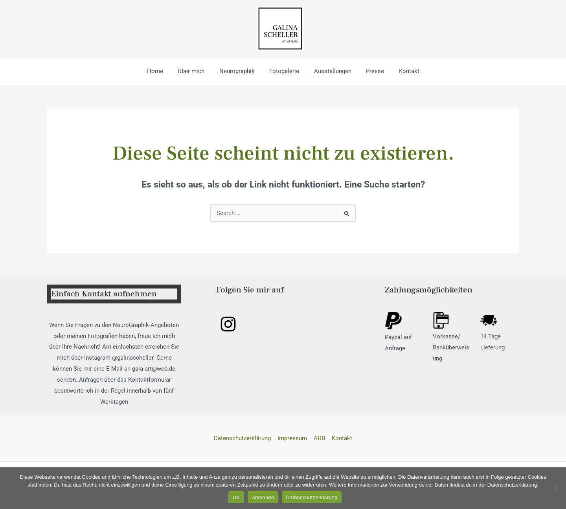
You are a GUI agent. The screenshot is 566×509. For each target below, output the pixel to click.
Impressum (292, 438)
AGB (319, 438)
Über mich (197, 71)
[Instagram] (228, 324)
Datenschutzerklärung (243, 438)
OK (236, 497)
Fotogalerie (284, 71)
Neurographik (239, 71)
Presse (369, 71)
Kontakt (400, 71)
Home (164, 71)
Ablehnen (263, 497)
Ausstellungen (329, 71)
